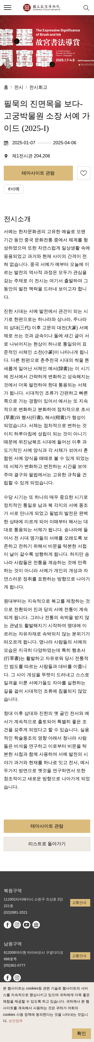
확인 (81, 1033)
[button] (74, 7)
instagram (17, 924)
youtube (26, 924)
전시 (18, 87)
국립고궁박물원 (41, 7)
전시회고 (38, 87)
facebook (7, 924)
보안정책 (16, 1021)
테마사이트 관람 (38, 173)
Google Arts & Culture (36, 924)
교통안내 (79, 902)
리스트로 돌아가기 (47, 843)
